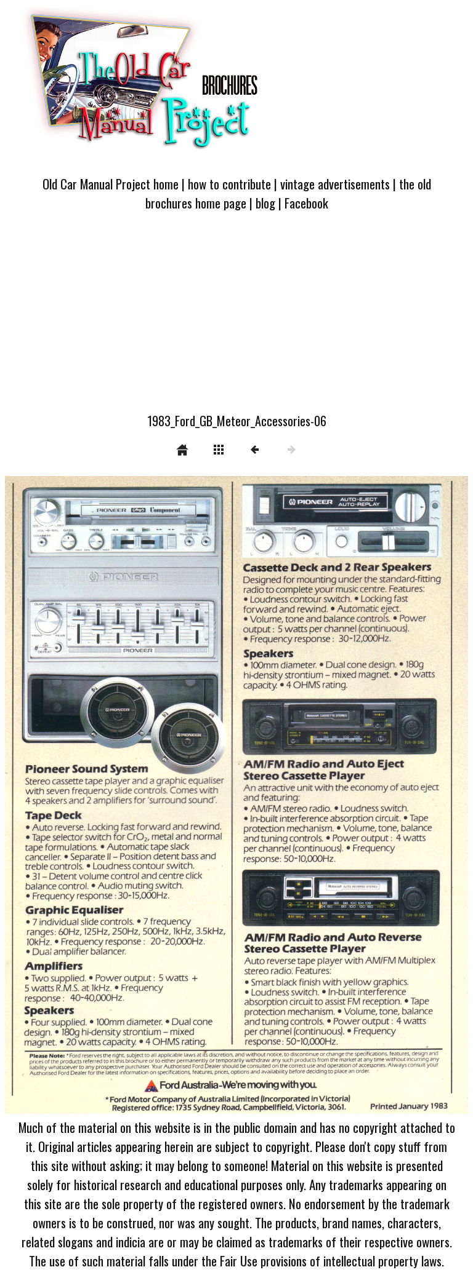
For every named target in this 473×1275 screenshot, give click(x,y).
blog (265, 202)
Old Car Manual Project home (110, 183)
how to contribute (229, 183)
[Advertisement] (236, 319)
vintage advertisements (335, 183)
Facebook (306, 202)
